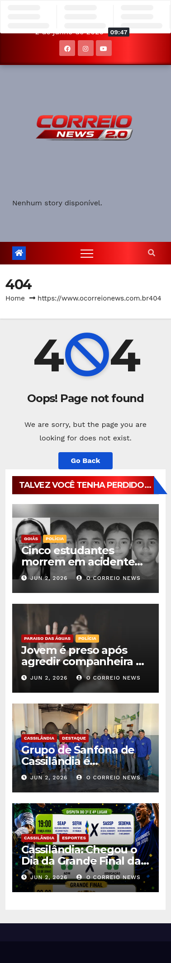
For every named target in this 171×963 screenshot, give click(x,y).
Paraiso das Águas (47, 638)
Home (15, 298)
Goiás (31, 538)
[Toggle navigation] (87, 253)
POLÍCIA (55, 538)
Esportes (74, 837)
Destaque (74, 738)
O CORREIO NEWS (108, 578)
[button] (151, 253)
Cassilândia (39, 738)
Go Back (85, 460)
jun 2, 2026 (48, 578)
